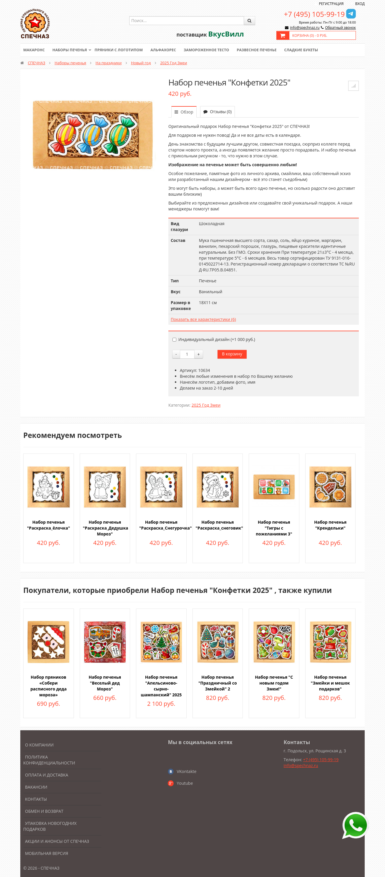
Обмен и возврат (44, 811)
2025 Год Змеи (173, 62)
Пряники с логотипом (122, 50)
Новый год (141, 62)
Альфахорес (167, 50)
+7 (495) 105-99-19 (314, 14)
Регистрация (331, 3)
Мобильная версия (46, 853)
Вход (360, 3)
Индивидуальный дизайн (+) (213, 339)
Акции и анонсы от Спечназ (57, 841)
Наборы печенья (71, 50)
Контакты (36, 799)
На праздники (109, 62)
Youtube (185, 783)
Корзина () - (309, 35)
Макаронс (34, 50)
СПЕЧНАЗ (36, 62)
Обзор (184, 112)
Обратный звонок (340, 27)
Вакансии (36, 787)
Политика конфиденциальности (49, 760)
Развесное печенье (263, 50)
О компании (39, 745)
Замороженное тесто (211, 50)
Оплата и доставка (46, 775)
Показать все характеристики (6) (203, 319)
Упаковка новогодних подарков (50, 826)
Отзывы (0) (217, 111)
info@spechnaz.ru (304, 27)
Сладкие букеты (309, 50)
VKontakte (186, 771)
